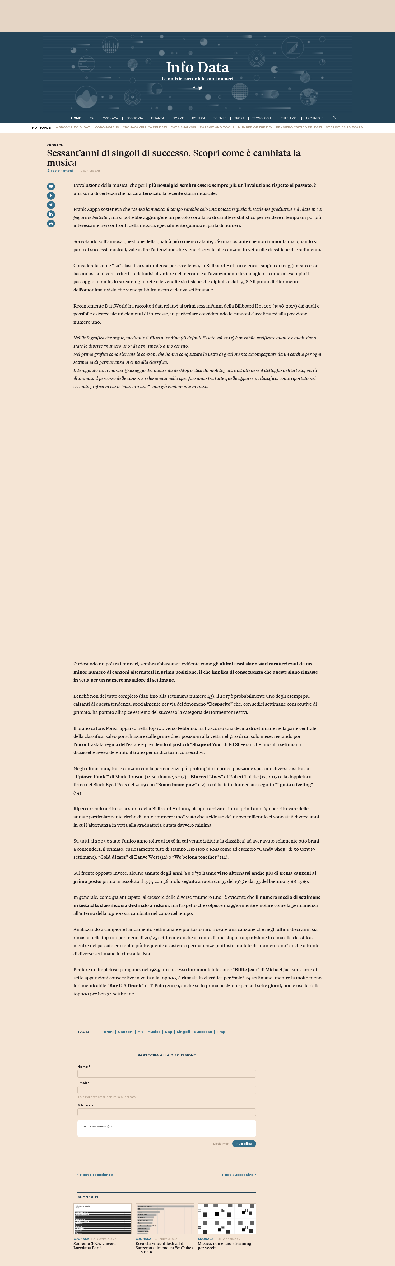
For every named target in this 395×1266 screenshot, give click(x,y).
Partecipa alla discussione (166, 1055)
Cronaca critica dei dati (145, 127)
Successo (203, 1032)
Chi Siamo (288, 118)
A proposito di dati (73, 127)
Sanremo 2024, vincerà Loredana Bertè (94, 1245)
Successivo (239, 1174)
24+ (92, 118)
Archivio (312, 118)
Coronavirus (107, 127)
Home (76, 118)
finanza (157, 118)
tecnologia (262, 118)
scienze (219, 118)
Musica (154, 1032)
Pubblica (244, 1144)
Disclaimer (221, 1144)
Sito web (85, 1105)
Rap (169, 1032)
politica (198, 118)
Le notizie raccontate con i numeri (197, 79)
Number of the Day (255, 127)
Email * (83, 1083)
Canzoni (125, 1032)
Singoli (183, 1032)
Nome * (83, 1066)
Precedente (95, 1174)
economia (134, 118)
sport (239, 118)
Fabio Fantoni (60, 171)
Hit (140, 1032)
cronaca (110, 118)
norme (178, 118)
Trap (221, 1032)
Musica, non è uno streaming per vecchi (224, 1245)
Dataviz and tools (217, 127)
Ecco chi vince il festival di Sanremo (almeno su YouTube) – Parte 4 (164, 1248)
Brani (109, 1032)
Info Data (197, 67)
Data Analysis (183, 127)
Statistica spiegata (344, 127)
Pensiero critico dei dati (299, 127)
